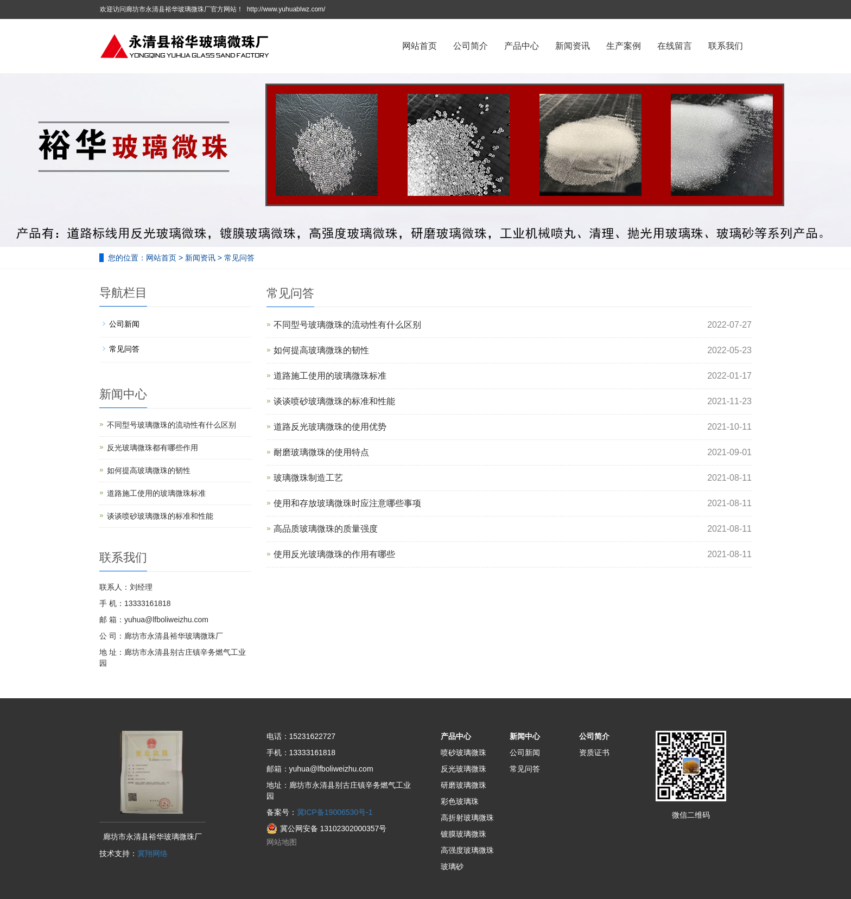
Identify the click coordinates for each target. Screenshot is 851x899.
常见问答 (238, 257)
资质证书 (594, 752)
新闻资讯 (572, 45)
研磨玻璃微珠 (463, 785)
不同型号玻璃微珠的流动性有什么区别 (347, 324)
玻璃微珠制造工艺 (308, 477)
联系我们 (725, 45)
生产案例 (623, 45)
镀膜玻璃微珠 (463, 834)
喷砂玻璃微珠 (463, 752)
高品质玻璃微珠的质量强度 (326, 528)
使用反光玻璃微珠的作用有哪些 (334, 554)
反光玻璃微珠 (463, 768)
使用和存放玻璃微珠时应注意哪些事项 (347, 503)
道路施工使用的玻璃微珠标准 (330, 375)
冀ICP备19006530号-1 (335, 812)
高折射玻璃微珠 (467, 817)
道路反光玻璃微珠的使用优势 (330, 426)
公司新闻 (124, 324)
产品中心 (521, 45)
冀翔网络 (152, 853)
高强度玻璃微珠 (467, 850)
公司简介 (470, 45)
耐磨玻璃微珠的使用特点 (321, 452)
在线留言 (674, 45)
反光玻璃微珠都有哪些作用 (152, 447)
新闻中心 (525, 736)
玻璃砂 (452, 866)
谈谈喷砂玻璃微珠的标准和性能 (334, 401)
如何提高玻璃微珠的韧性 (321, 350)
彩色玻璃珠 (460, 801)
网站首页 (419, 45)
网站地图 (281, 842)
